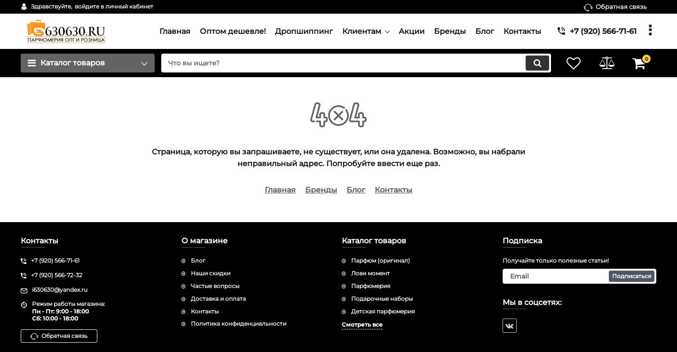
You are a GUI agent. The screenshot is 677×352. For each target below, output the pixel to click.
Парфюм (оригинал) (380, 260)
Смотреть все (362, 324)
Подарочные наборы (382, 298)
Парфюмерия (370, 285)
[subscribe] (580, 276)
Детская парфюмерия (383, 311)
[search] (356, 63)
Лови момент (370, 273)
